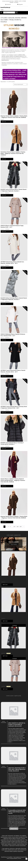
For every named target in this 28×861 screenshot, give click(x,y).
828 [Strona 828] (17, 526)
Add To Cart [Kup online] (4, 121)
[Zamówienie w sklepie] (20, 84)
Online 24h (8, 4)
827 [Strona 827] (14, 526)
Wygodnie (20, 4)
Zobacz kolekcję (13, 544)
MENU (2, 9)
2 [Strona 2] (6, 526)
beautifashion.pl (5, 7)
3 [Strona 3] (8, 526)
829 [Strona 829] (20, 526)
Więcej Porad (14, 828)
